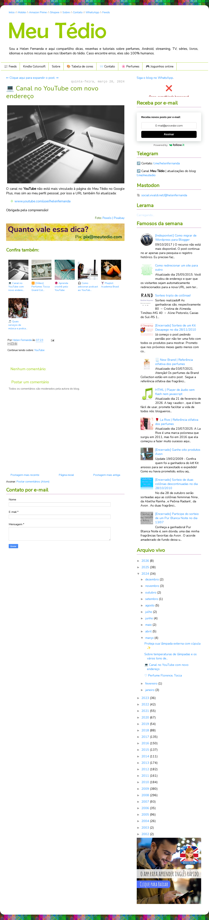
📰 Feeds (10, 66)
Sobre (66, 12)
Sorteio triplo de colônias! (173, 295)
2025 (145, 567)
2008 (145, 795)
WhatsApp (92, 12)
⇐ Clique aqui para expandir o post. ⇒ (32, 78)
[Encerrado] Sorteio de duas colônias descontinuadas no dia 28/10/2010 (176, 484)
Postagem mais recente (24, 475)
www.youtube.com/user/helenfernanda (42, 201)
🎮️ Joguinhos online (159, 66)
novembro (152, 586)
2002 (145, 834)
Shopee (54, 12)
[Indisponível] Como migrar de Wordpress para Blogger (175, 237)
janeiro (150, 690)
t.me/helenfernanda (166, 163)
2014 (145, 756)
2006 (145, 808)
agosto (150, 605)
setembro (152, 599)
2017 (145, 737)
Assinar (169, 134)
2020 (145, 717)
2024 (145, 574)
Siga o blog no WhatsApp (155, 78)
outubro (151, 592)
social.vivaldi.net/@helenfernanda (164, 195)
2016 (145, 743)
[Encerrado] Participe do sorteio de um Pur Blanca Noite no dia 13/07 (177, 518)
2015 (145, 750)
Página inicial (66, 475)
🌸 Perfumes (130, 66)
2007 (145, 802)
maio (149, 625)
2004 (145, 821)
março (149, 638)
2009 (145, 789)
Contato (78, 12)
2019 (145, 724)
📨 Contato (107, 66)
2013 (145, 763)
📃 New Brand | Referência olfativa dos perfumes (174, 362)
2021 (145, 711)
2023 (145, 698)
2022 (145, 704)
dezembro (152, 579)
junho (149, 618)
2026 (145, 561)
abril (149, 631)
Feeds (106, 12)
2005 (145, 814)
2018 (145, 730)
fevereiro (151, 683)
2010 (145, 782)
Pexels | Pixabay (113, 218)
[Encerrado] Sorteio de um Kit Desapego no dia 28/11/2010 (175, 327)
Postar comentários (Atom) (32, 482)
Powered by (169, 145)
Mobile (22, 12)
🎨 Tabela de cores (80, 66)
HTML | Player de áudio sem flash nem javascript (175, 392)
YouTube (39, 350)
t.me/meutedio (146, 175)
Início (12, 12)
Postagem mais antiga (106, 475)
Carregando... (145, 215)
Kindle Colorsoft (34, 66)
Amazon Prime (38, 12)
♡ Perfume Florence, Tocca (163, 675)
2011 (145, 776)
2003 (145, 828)
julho (149, 612)
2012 (145, 769)
